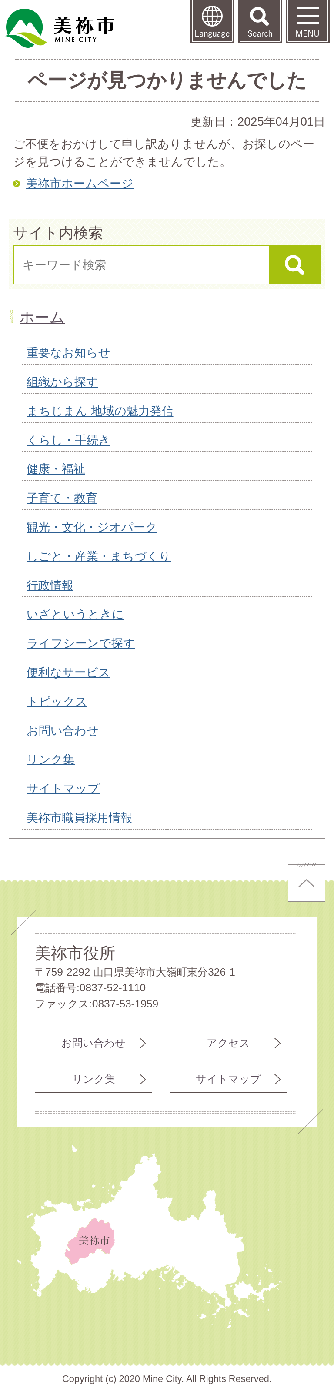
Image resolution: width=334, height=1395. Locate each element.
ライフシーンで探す (81, 643)
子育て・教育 (62, 498)
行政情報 (50, 585)
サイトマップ (63, 788)
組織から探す (62, 381)
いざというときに (75, 614)
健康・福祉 (56, 468)
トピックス (57, 701)
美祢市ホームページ (80, 183)
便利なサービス (68, 672)
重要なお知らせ (68, 352)
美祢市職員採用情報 (79, 817)
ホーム (42, 317)
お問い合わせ (63, 730)
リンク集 (51, 759)
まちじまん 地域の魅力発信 (100, 411)
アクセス (228, 1043)
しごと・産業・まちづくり (99, 556)
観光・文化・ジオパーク (92, 527)
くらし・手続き (68, 440)
